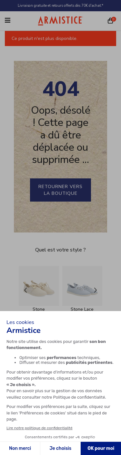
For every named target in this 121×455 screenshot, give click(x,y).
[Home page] (60, 20)
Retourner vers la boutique (60, 190)
